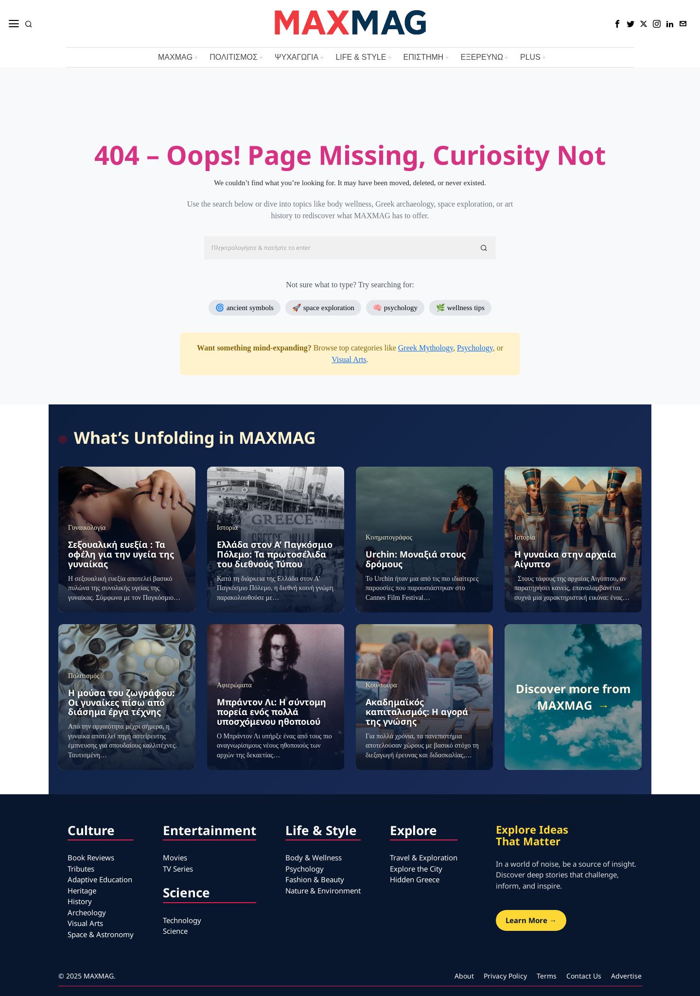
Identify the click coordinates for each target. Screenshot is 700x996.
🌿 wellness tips (460, 308)
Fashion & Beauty (314, 879)
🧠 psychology (395, 308)
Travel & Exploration (423, 857)
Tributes (81, 869)
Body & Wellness (313, 857)
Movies (175, 857)
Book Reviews (91, 857)
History (80, 901)
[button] (484, 248)
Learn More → (531, 920)
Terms (547, 975)
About (464, 975)
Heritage (82, 890)
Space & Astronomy (101, 934)
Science (175, 931)
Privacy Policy (505, 975)
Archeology (87, 912)
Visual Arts (349, 359)
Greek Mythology (425, 348)
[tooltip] (617, 24)
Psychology (475, 348)
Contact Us (583, 975)
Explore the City (416, 869)
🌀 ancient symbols (244, 308)
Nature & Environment (323, 890)
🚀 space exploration (323, 308)
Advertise (626, 975)
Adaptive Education (100, 879)
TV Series (178, 869)
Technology (182, 920)
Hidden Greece (414, 879)
